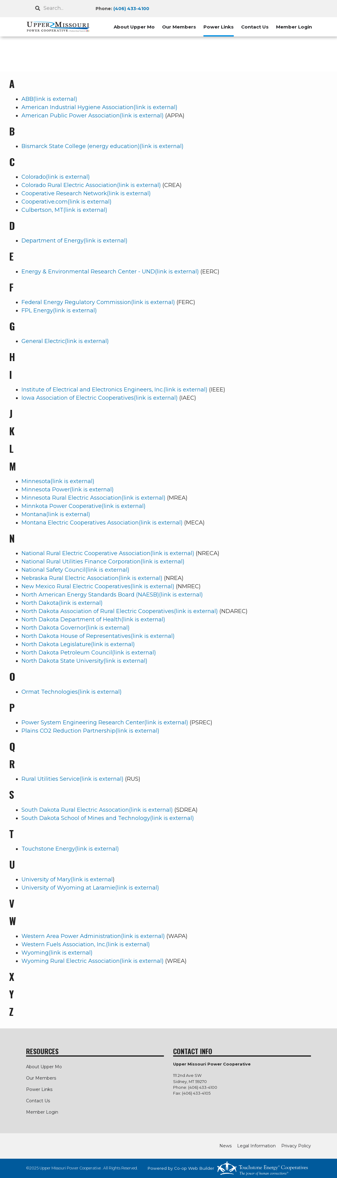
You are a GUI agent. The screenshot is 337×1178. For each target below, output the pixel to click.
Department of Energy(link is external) (74, 240)
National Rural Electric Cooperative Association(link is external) (107, 553)
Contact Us (255, 27)
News (225, 1146)
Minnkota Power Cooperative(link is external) (83, 506)
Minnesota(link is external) (57, 481)
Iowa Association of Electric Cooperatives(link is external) (99, 398)
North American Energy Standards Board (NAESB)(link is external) (112, 594)
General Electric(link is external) (65, 341)
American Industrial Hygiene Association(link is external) (99, 107)
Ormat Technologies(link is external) (71, 691)
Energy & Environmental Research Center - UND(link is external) (110, 271)
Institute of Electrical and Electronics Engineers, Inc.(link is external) (114, 389)
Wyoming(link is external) (57, 952)
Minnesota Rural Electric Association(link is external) (93, 497)
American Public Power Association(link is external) (92, 115)
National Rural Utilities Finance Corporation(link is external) (102, 561)
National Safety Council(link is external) (75, 569)
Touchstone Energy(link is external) (70, 848)
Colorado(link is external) (55, 176)
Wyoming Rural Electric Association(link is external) (92, 961)
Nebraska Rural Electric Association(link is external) (91, 578)
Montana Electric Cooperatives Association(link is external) (102, 522)
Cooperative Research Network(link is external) (86, 193)
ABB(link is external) (49, 99)
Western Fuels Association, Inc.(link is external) (85, 944)
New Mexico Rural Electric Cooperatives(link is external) (97, 586)
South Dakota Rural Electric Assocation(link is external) (97, 809)
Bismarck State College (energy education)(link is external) (102, 146)
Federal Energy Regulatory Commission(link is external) (98, 302)
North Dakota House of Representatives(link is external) (98, 636)
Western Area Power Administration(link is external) (93, 936)
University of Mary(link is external (67, 879)
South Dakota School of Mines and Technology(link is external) (107, 818)
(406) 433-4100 (131, 8)
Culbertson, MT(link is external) (64, 210)
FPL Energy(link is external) (59, 310)
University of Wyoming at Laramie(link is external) (90, 887)
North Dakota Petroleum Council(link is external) (88, 652)
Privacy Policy (296, 1146)
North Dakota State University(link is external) (84, 661)
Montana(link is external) (55, 514)
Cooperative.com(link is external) (66, 201)
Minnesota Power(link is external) (67, 489)
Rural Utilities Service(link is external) (72, 779)
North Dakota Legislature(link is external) (78, 644)
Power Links (218, 27)
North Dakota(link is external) (62, 603)
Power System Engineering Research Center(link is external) (104, 722)
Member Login (294, 27)
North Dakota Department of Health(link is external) (93, 619)
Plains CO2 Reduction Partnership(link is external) (90, 730)
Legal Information (256, 1146)
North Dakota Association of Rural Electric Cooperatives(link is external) (119, 611)
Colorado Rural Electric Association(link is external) (91, 185)
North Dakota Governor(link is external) (75, 627)
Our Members (179, 27)
